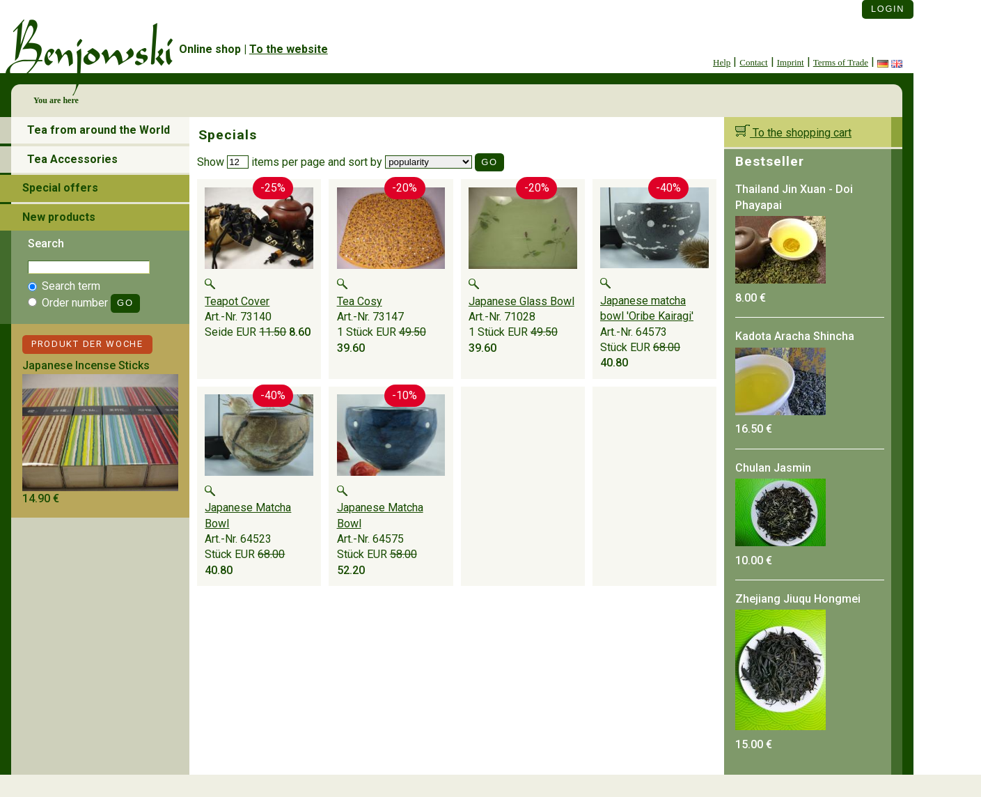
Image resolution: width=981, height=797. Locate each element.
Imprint (790, 62)
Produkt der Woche (87, 344)
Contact (753, 62)
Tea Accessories (72, 159)
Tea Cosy (359, 301)
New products (58, 217)
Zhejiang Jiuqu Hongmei (798, 598)
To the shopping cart (793, 132)
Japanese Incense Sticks (86, 365)
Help (721, 62)
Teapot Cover (237, 301)
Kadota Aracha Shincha (794, 336)
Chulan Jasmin (773, 467)
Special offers (60, 187)
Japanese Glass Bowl (521, 301)
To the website (288, 49)
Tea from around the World (98, 130)
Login (887, 8)
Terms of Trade (840, 62)
